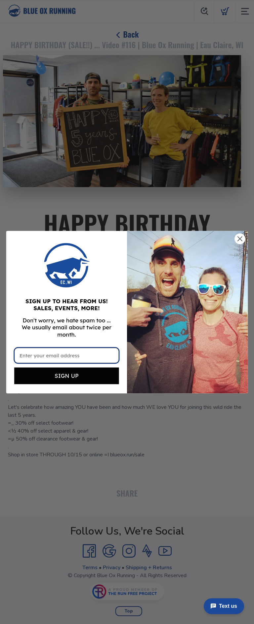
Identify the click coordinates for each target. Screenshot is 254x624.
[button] (66, 265)
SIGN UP (66, 375)
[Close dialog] (239, 238)
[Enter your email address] (66, 355)
